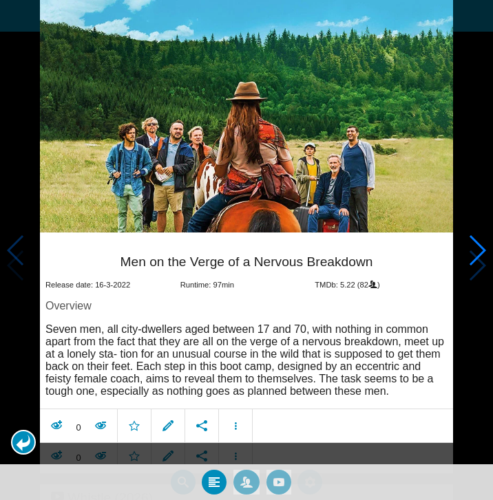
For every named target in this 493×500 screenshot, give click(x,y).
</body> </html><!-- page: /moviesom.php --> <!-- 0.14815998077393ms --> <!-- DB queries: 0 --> (246, 250)
